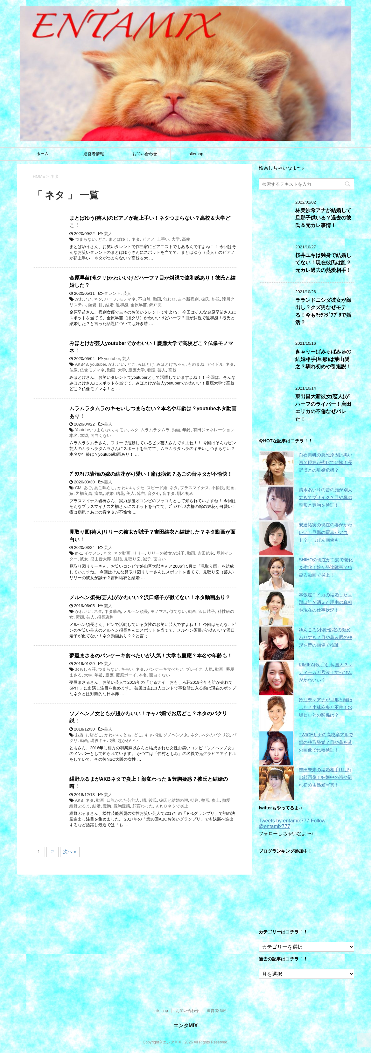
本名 (73, 435)
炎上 (216, 800)
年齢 (186, 429)
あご (88, 487)
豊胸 (107, 806)
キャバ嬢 (152, 734)
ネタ (135, 239)
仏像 (73, 370)
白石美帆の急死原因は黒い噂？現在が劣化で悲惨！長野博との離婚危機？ (325, 462)
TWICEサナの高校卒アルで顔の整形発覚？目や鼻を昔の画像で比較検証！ (326, 742)
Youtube (82, 429)
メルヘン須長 (135, 611)
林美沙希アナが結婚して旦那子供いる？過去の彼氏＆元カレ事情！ (323, 218)
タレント (112, 293)
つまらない (85, 239)
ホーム (42, 153)
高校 (186, 239)
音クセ (154, 493)
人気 (209, 669)
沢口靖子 (207, 611)
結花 (120, 493)
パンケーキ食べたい (165, 669)
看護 (151, 370)
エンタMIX (185, 1025)
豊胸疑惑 (122, 806)
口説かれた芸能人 (123, 800)
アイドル (215, 364)
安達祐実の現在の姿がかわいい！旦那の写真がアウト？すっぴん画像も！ (325, 532)
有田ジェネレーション (213, 429)
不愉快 (218, 487)
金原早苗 (138, 304)
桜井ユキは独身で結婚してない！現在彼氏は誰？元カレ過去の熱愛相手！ (323, 263)
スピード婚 (157, 487)
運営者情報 (93, 153)
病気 (98, 493)
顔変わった (142, 806)
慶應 (109, 675)
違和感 (122, 304)
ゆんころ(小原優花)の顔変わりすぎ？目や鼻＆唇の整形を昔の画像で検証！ (325, 637)
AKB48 (81, 364)
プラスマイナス (194, 487)
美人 (130, 493)
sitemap (196, 153)
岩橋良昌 (84, 493)
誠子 (147, 559)
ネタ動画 (122, 553)
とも (127, 734)
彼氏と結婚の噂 (173, 800)
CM (78, 487)
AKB (79, 800)
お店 (79, 734)
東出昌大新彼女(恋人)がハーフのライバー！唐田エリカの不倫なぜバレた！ (323, 407)
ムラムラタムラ (155, 429)
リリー (139, 553)
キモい (121, 429)
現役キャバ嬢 (102, 740)
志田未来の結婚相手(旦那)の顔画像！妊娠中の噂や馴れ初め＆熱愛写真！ (325, 777)
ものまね (196, 364)
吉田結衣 (206, 553)
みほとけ (146, 364)
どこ (102, 239)
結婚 (109, 304)
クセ (140, 487)
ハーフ (110, 299)
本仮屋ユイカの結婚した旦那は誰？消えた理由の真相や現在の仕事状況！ (325, 602)
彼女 (84, 559)
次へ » (70, 851)
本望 (84, 435)
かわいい (83, 299)
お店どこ (94, 734)
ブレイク (194, 669)
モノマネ (127, 299)
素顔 (80, 617)
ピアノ (148, 239)
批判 (194, 800)
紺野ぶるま (79, 806)
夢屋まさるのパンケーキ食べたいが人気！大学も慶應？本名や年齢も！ (150, 655)
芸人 (108, 233)
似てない (177, 611)
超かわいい (128, 740)
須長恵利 (105, 617)
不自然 (144, 299)
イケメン (92, 553)
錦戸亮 (155, 304)
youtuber (112, 358)
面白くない (100, 435)
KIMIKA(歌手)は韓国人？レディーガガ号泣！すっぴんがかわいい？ (326, 672)
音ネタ (168, 493)
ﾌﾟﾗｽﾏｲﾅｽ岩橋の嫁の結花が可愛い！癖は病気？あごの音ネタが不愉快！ (150, 474)
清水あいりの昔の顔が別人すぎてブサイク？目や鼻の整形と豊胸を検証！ (325, 497)
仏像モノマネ (92, 370)
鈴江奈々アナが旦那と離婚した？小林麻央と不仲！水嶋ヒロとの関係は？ (325, 707)
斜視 (216, 299)
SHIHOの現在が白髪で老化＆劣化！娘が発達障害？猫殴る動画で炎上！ (326, 567)
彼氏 (205, 299)
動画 (157, 299)
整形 (205, 800)
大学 (176, 239)
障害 (141, 493)
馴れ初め (185, 493)
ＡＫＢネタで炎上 (171, 806)
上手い (163, 239)
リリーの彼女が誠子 (166, 553)
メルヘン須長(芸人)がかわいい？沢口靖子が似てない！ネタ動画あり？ (149, 597)
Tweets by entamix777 (284, 820)
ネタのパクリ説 (215, 734)
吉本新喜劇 (188, 299)
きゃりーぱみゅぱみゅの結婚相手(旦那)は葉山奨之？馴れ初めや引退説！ (323, 359)
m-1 (78, 553)
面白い (159, 559)
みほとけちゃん (171, 364)
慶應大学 (136, 370)
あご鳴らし (104, 487)
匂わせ (169, 299)
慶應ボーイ (126, 675)
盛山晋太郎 (100, 559)
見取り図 (132, 559)
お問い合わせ (144, 153)
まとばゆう (118, 239)
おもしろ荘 (85, 669)
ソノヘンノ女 (175, 734)
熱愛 (92, 304)
